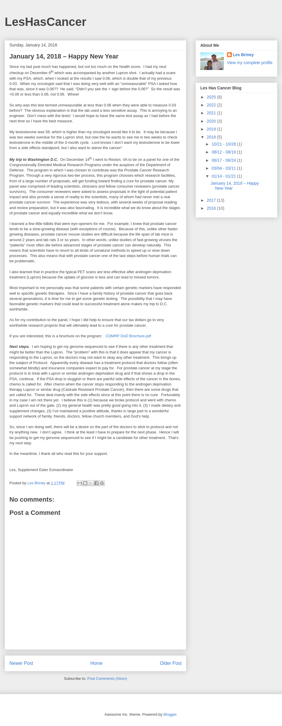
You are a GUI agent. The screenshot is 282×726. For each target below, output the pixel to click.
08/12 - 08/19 (224, 152)
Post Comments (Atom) (107, 678)
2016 (212, 208)
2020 (212, 121)
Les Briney (243, 54)
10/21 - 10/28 (224, 144)
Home (96, 663)
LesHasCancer (45, 21)
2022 (212, 105)
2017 (212, 200)
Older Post (171, 663)
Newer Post (21, 663)
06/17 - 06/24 (224, 160)
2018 (212, 137)
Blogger (169, 714)
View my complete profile (250, 62)
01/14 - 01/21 (224, 176)
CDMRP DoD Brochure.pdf (128, 336)
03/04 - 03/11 (224, 168)
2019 (212, 129)
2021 (212, 113)
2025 (212, 97)
